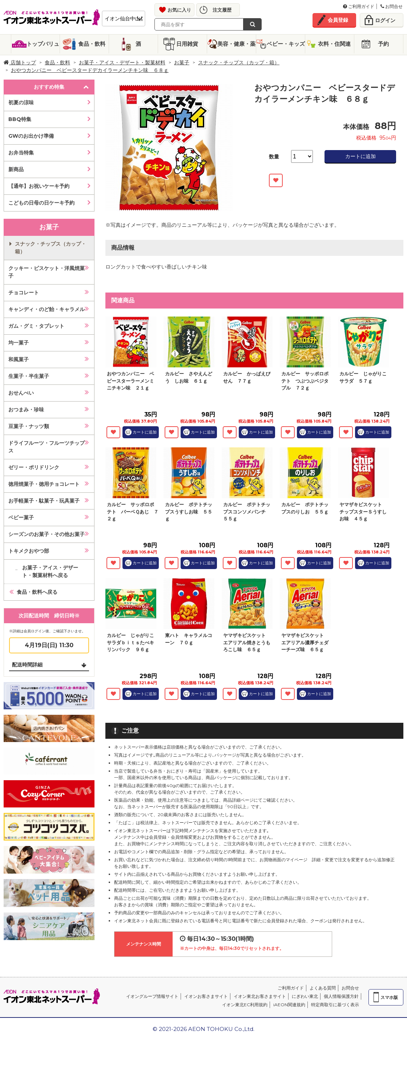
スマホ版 (389, 997)
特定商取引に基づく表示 (335, 1004)
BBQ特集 (19, 119)
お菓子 (181, 62)
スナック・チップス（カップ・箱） (238, 62)
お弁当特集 (21, 152)
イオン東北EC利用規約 (244, 1004)
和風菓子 (18, 359)
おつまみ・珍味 (26, 409)
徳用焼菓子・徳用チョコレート (44, 484)
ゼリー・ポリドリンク (33, 467)
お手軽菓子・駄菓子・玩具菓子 (44, 500)
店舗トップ (20, 62)
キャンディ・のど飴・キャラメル (46, 309)
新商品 (16, 169)
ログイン (385, 20)
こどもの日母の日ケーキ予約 (41, 203)
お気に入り (179, 10)
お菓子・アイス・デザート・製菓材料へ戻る (50, 571)
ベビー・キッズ (286, 43)
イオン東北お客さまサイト (260, 996)
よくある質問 (323, 988)
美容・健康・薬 (236, 43)
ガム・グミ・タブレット (36, 326)
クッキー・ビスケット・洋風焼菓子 (46, 272)
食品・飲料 (91, 43)
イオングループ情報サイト (152, 996)
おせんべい (21, 393)
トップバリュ (43, 43)
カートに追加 (360, 156)
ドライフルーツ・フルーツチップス (46, 447)
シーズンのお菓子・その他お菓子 (46, 534)
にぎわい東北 (305, 996)
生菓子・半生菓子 (28, 376)
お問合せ (391, 6)
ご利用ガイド (358, 6)
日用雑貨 (187, 43)
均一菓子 (18, 342)
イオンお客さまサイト (206, 996)
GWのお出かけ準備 (31, 136)
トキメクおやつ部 (28, 551)
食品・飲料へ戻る (37, 592)
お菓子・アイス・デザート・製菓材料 (122, 62)
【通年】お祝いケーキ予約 (38, 186)
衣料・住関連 (334, 43)
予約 (383, 43)
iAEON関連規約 (289, 1004)
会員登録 (338, 20)
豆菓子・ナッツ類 (28, 426)
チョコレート (23, 292)
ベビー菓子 (21, 517)
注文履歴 (222, 10)
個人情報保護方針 (341, 996)
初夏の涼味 (21, 102)
